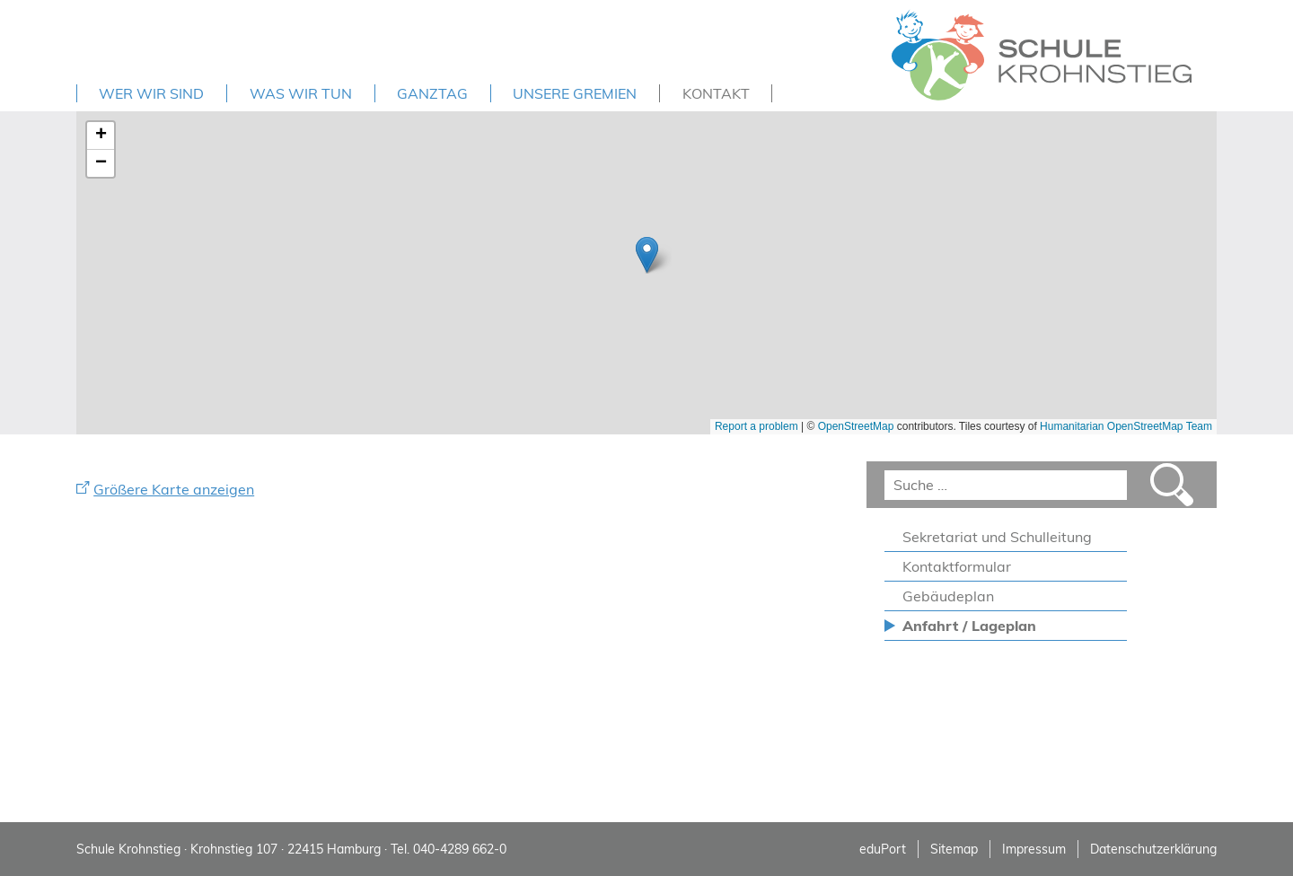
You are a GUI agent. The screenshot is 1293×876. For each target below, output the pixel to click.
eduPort (882, 849)
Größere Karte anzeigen (173, 489)
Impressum (1034, 849)
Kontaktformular (956, 566)
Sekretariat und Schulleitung (997, 537)
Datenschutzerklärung (1153, 849)
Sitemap (954, 849)
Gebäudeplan (948, 596)
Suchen (1172, 484)
